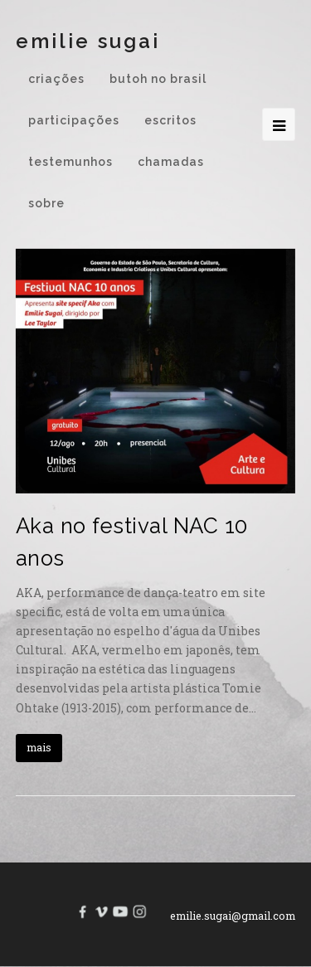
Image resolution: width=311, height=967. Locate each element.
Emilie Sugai (88, 41)
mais (39, 747)
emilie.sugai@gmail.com (232, 915)
